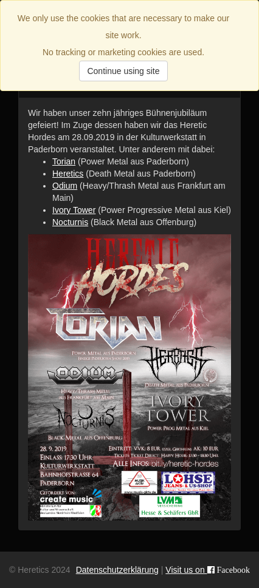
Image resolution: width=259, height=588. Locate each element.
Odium (64, 186)
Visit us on (207, 570)
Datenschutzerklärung (117, 570)
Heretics (67, 173)
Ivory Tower (73, 210)
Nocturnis (70, 222)
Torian (63, 161)
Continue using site (123, 71)
